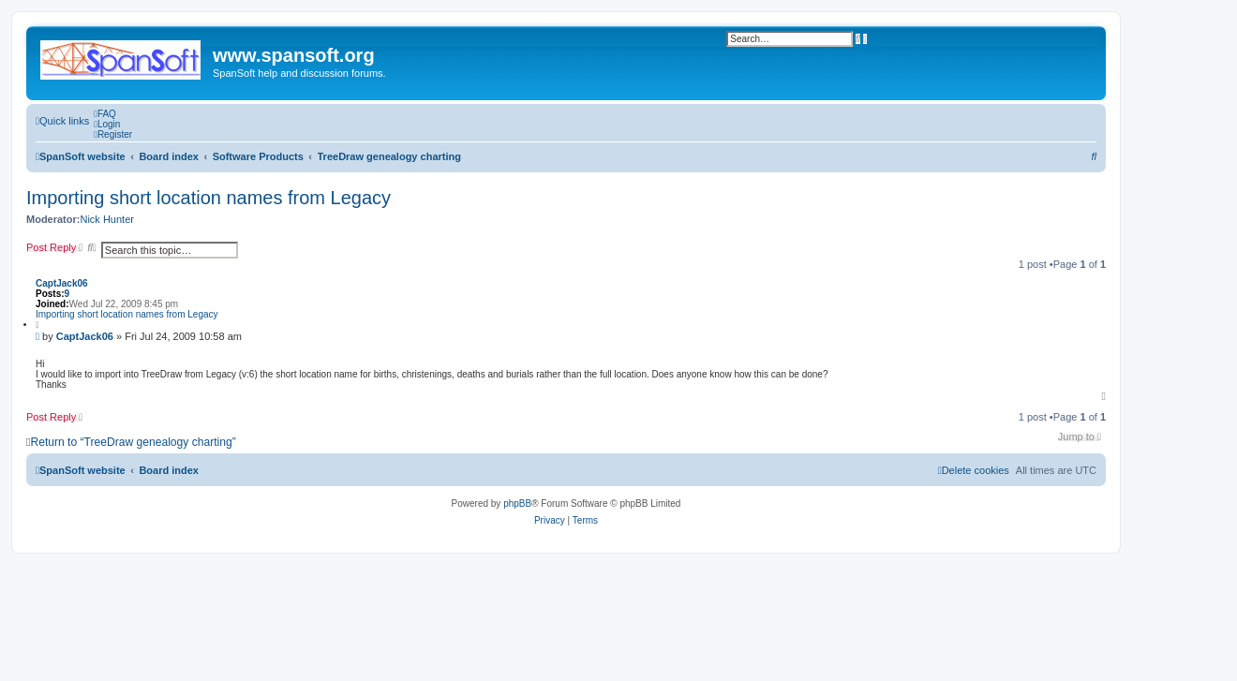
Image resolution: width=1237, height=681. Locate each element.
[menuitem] (105, 114)
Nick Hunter (106, 219)
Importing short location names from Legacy (208, 197)
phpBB (517, 503)
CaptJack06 (62, 283)
